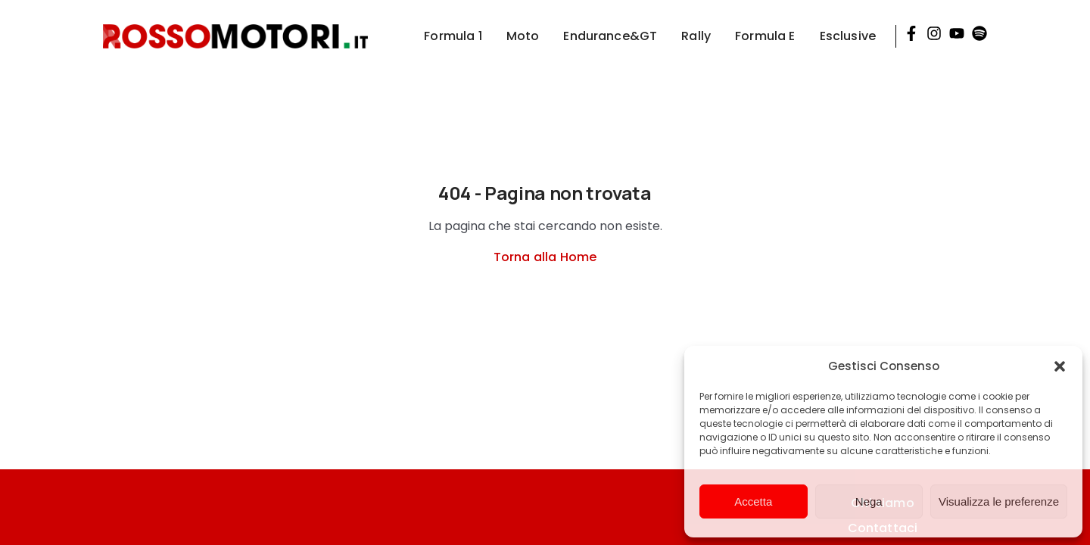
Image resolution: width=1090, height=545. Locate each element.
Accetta (753, 501)
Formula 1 (452, 36)
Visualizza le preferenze (999, 501)
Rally (696, 36)
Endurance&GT (610, 36)
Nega (869, 501)
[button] (1059, 366)
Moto (523, 36)
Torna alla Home (545, 257)
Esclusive (848, 36)
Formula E (765, 36)
